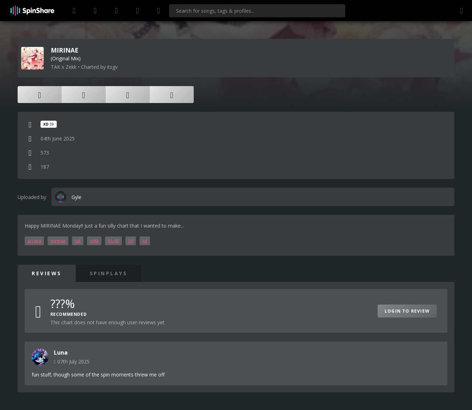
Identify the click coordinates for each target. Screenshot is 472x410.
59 (130, 241)
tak (78, 241)
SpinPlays (109, 273)
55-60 (113, 241)
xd (144, 241)
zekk (94, 241)
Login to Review (407, 311)
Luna (61, 352)
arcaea (34, 241)
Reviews (47, 273)
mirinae (58, 241)
